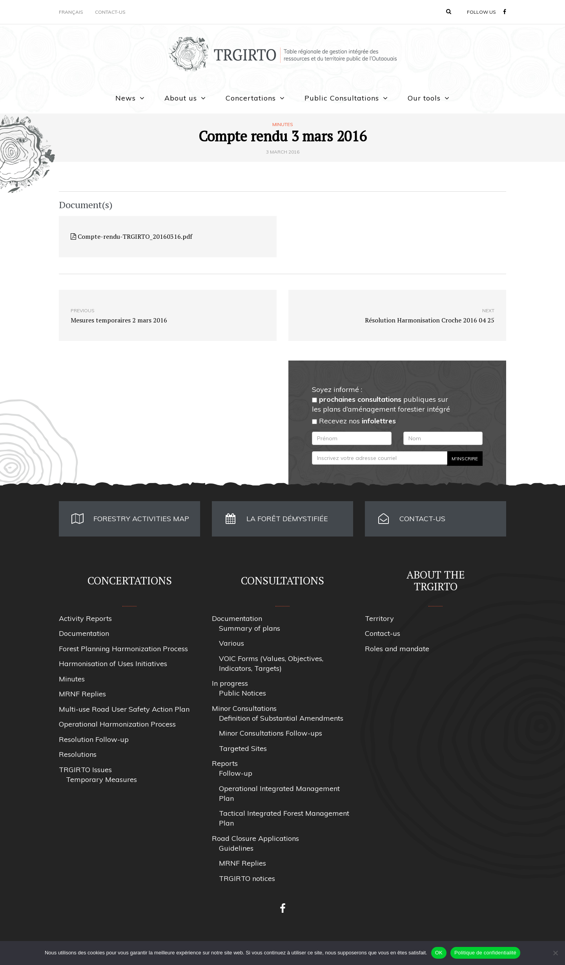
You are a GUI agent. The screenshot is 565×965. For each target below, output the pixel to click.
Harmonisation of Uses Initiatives (113, 663)
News (125, 98)
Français (71, 12)
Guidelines (236, 848)
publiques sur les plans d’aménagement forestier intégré (381, 404)
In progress (230, 683)
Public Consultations (341, 98)
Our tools (424, 98)
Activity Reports (85, 618)
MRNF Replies (82, 693)
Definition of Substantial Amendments (281, 718)
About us (180, 98)
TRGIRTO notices (247, 878)
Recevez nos (354, 420)
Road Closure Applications (255, 838)
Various (231, 643)
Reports (225, 763)
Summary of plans (249, 628)
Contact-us (110, 12)
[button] (448, 11)
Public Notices (242, 693)
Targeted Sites (243, 748)
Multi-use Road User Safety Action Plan (124, 709)
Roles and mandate (397, 648)
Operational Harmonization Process (117, 724)
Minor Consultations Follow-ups (270, 733)
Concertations (251, 98)
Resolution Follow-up (94, 739)
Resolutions (78, 754)
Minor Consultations (244, 708)
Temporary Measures (101, 779)
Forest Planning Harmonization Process (123, 648)
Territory (379, 618)
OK (439, 953)
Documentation (84, 633)
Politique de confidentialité (485, 953)
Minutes (282, 124)
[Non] (555, 953)
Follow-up (235, 773)
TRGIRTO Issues (85, 769)
